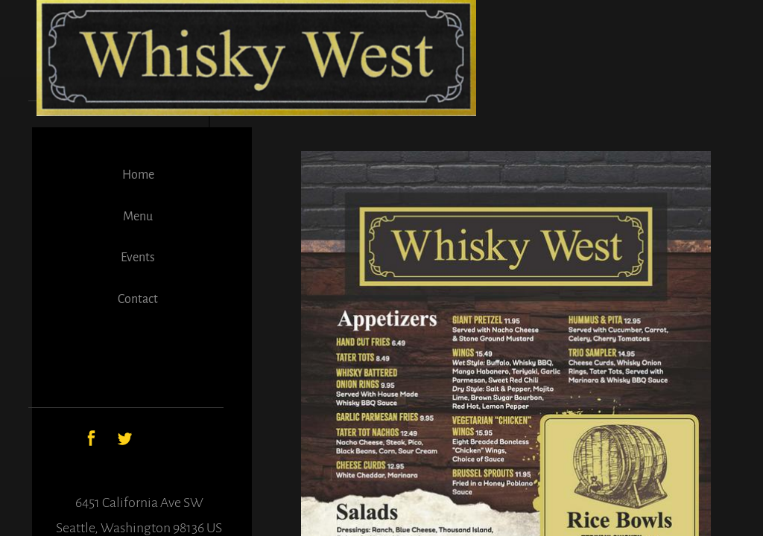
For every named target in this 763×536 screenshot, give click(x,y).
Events (138, 257)
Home (138, 175)
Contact (138, 299)
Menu (138, 216)
